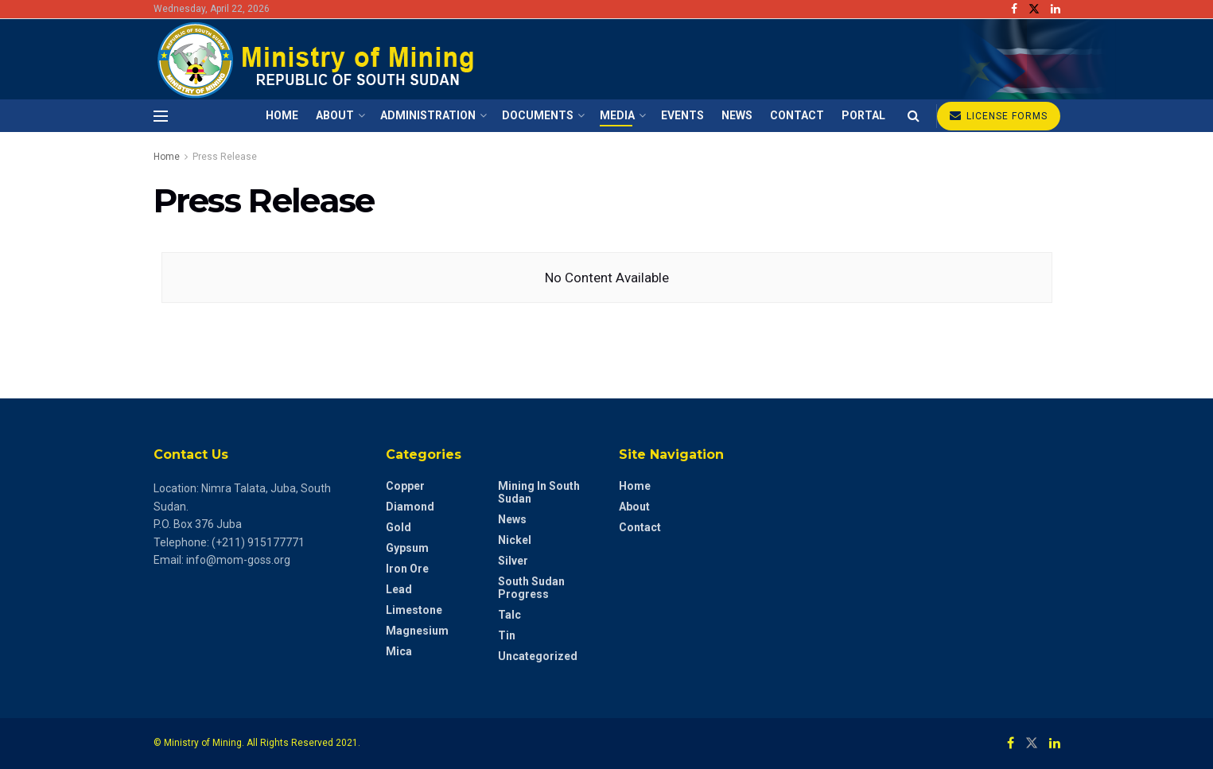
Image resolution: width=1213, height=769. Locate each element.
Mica (399, 651)
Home (282, 115)
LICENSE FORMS (999, 116)
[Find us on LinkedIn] (1054, 743)
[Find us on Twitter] (1031, 743)
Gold (398, 527)
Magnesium (417, 630)
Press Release (224, 156)
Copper (405, 486)
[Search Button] (913, 115)
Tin (506, 635)
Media (617, 115)
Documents (537, 115)
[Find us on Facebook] (1010, 743)
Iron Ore (407, 568)
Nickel (514, 540)
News (736, 115)
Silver (513, 560)
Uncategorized (537, 656)
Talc (509, 614)
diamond (410, 506)
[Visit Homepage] (319, 59)
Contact (797, 115)
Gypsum (407, 548)
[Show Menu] (161, 116)
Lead (399, 589)
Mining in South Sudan (539, 492)
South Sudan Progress (531, 587)
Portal (863, 115)
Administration (428, 115)
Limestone (414, 610)
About (335, 115)
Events (682, 115)
